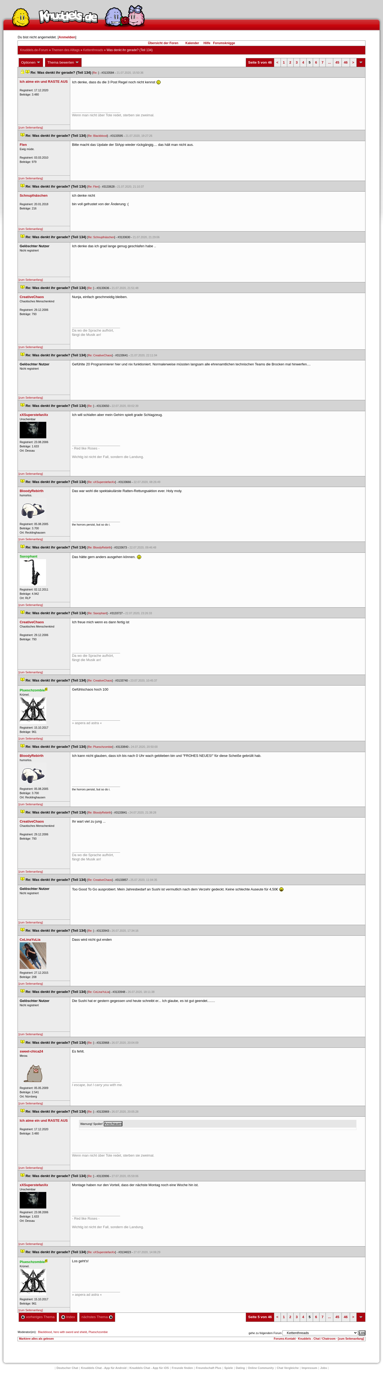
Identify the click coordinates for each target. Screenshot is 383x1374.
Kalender (192, 43)
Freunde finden (182, 1367)
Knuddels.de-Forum (34, 50)
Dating (240, 1367)
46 (346, 62)
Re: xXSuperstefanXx (101, 482)
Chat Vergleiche (288, 1367)
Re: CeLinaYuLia (98, 991)
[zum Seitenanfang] (30, 127)
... (329, 62)
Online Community (261, 1367)
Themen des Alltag (66, 50)
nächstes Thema (97, 1317)
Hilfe (206, 43)
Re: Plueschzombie (100, 746)
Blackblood (45, 1332)
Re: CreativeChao (100, 355)
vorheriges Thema (38, 1317)
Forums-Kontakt (284, 1338)
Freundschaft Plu (208, 1367)
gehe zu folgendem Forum (265, 1333)
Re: (95, 72)
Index (68, 1317)
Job (323, 1367)
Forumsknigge (224, 43)
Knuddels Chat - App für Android (104, 1367)
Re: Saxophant (97, 613)
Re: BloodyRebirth (99, 547)
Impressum (309, 1367)
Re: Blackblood (97, 135)
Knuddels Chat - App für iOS (149, 1367)
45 (337, 62)
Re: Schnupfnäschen (101, 237)
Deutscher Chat (67, 1367)
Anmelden (67, 37)
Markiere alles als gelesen (36, 1338)
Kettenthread (93, 50)
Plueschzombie (98, 1332)
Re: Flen (93, 186)
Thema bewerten (63, 62)
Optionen (31, 62)
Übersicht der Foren (163, 43)
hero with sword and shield (70, 1332)
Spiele (228, 1367)
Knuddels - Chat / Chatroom (317, 1338)
